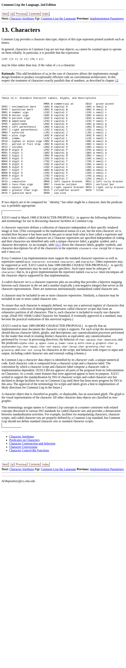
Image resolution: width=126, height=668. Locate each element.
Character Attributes (21, 18)
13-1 (58, 266)
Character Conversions (23, 468)
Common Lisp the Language (58, 18)
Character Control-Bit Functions (29, 471)
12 (116, 81)
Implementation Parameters (107, 18)
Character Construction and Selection (32, 464)
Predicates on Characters (24, 461)
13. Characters (21, 29)
